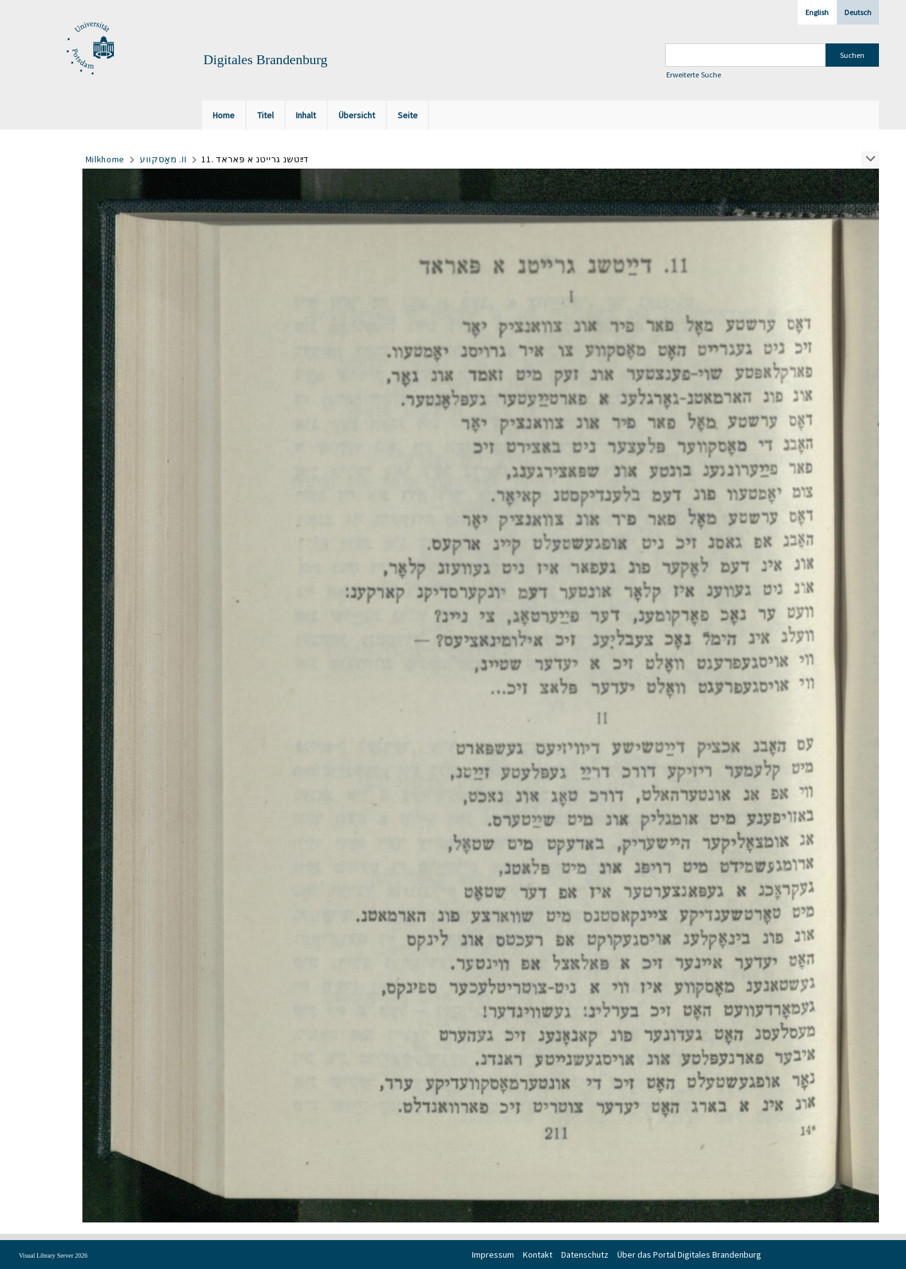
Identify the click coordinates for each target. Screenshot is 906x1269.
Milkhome (105, 159)
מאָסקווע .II (163, 159)
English (817, 12)
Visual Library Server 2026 (53, 1255)
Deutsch (857, 12)
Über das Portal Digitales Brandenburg (689, 1254)
